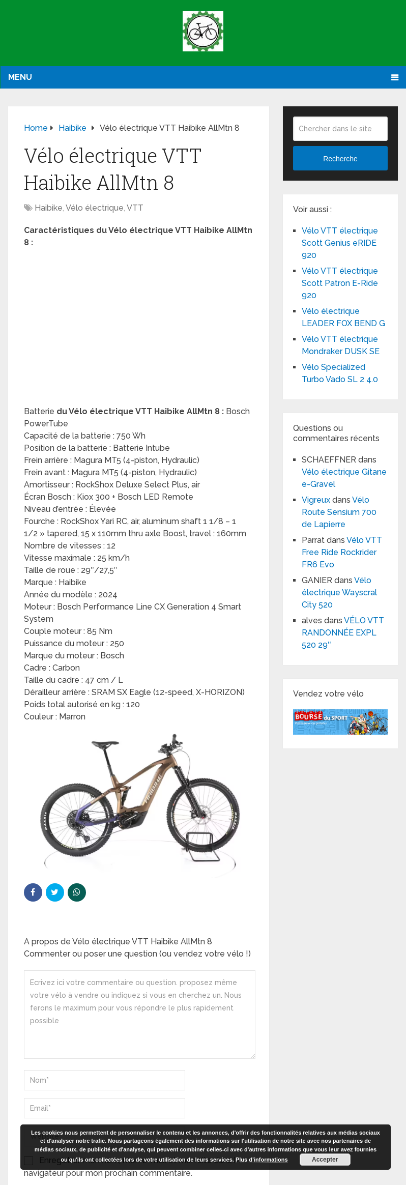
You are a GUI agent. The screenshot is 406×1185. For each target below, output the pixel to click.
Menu (20, 77)
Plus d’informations (262, 1160)
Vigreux (316, 500)
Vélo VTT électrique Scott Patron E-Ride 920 (340, 283)
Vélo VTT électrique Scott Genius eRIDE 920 (340, 243)
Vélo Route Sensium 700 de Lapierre (339, 512)
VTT (135, 208)
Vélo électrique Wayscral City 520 (339, 592)
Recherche (340, 159)
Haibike (49, 208)
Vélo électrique (95, 208)
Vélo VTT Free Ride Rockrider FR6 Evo (342, 552)
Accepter (325, 1159)
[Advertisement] (139, 330)
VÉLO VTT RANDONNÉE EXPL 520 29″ (343, 633)
